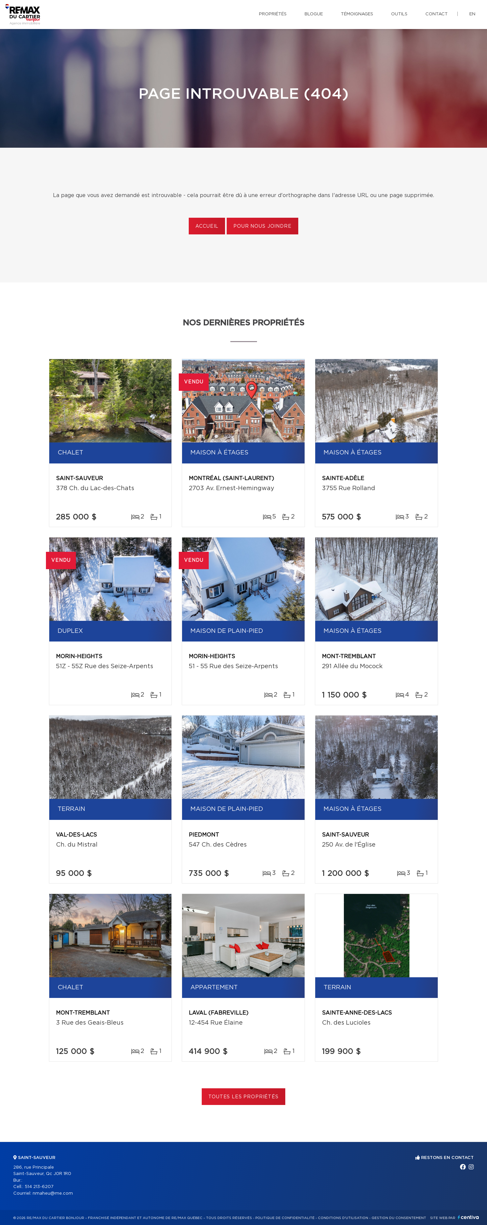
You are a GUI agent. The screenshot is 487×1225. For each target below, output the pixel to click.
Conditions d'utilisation (343, 1218)
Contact (436, 14)
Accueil (206, 226)
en (472, 14)
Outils (399, 14)
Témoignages (357, 14)
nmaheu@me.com (53, 1193)
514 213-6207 (39, 1187)
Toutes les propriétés (243, 1097)
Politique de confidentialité (285, 1218)
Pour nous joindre (262, 226)
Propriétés (273, 14)
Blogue (314, 14)
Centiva (468, 1217)
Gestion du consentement (398, 1218)
